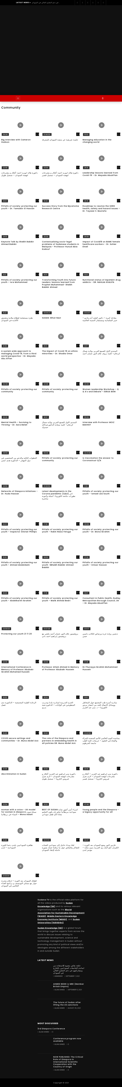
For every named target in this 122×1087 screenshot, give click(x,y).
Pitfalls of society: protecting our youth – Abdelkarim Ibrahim (19, 599)
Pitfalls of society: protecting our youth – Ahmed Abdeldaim (19, 563)
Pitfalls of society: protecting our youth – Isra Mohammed (19, 281)
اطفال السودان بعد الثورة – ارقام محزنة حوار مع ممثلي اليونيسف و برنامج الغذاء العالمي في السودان (19, 883)
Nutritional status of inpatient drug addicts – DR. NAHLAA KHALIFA (102, 281)
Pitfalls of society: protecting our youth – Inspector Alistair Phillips (19, 530)
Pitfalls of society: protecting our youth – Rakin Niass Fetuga (60, 530)
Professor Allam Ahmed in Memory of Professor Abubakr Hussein (60, 668)
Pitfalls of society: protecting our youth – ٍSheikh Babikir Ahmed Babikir (60, 565)
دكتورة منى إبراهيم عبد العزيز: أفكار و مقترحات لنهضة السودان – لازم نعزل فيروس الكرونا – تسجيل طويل (59, 776)
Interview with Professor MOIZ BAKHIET (98, 423)
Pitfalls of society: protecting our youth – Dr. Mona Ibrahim (100, 530)
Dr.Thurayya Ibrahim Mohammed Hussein (100, 668)
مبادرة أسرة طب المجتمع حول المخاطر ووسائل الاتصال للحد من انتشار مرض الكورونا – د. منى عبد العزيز (100, 705)
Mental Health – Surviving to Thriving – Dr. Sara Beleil (16, 423)
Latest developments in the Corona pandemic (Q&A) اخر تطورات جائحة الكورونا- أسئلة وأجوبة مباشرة (58, 495)
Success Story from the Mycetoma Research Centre (60, 207)
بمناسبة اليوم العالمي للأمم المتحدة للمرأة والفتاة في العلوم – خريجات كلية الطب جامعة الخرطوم (101, 741)
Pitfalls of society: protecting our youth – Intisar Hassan (100, 563)
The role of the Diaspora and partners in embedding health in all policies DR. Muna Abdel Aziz (59, 741)
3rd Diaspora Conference (51, 1028)
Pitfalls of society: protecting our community (19, 390)
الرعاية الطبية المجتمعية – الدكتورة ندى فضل (18, 703)
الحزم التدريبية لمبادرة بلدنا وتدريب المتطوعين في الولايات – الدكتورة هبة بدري (58, 705)
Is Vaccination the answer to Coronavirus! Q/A (98, 459)
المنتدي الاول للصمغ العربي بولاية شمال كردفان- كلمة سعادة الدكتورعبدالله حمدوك (59, 425)
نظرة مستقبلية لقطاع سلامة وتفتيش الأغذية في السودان (17, 319)
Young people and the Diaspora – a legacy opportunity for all (101, 810)
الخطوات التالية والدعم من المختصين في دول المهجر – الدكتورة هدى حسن (19, 459)
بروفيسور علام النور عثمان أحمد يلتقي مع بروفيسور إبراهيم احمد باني (60, 635)
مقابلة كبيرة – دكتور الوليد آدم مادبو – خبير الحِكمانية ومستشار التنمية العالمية (100, 319)
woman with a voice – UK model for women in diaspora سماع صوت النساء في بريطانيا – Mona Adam (18, 812)
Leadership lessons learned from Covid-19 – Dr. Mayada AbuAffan (100, 174)
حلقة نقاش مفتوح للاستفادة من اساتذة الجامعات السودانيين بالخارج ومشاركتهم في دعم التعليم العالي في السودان (46, 2)
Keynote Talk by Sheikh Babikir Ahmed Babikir (17, 242)
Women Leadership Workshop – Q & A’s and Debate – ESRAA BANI (101, 390)
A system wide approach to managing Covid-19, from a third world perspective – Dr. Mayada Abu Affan (18, 355)
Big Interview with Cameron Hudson (16, 141)
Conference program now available (67, 1039)
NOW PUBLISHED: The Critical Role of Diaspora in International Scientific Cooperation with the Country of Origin (68, 1062)
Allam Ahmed (59, 990)
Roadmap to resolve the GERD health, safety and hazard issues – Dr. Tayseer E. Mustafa (101, 208)
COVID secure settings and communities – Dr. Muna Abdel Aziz (19, 739)
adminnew (58, 976)
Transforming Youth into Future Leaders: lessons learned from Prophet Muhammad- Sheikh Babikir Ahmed (59, 284)
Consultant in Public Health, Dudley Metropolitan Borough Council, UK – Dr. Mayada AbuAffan (101, 600)
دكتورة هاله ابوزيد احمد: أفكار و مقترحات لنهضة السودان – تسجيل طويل (19, 174)
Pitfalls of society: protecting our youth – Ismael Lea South (100, 492)
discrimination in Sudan (13, 774)
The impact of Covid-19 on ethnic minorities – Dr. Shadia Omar (60, 352)
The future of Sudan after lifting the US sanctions (67, 1003)
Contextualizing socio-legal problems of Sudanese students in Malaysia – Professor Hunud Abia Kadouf (60, 245)
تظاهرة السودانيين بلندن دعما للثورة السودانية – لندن (17, 846)
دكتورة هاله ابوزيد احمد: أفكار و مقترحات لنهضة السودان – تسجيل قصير (60, 174)
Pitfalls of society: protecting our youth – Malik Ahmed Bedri (60, 599)
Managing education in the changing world (97, 141)
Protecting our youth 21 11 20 (16, 634)
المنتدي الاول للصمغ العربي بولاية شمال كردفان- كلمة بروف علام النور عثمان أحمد (101, 352)
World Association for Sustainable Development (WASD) (61, 912)
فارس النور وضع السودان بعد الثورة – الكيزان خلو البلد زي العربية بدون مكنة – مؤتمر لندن (101, 847)
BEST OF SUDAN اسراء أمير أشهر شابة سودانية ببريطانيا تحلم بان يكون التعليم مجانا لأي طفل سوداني (60, 812)
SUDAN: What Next (51, 318)
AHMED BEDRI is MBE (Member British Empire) (68, 985)
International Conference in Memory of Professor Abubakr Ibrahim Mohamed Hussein (17, 669)
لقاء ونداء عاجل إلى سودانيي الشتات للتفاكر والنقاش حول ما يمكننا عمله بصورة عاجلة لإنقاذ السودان (60, 847)
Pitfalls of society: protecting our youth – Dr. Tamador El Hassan (19, 207)
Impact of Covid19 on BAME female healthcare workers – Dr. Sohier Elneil (101, 244)
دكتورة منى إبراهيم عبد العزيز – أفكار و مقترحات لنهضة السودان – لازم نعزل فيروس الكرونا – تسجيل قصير (100, 776)
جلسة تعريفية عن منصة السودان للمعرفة (60, 139)
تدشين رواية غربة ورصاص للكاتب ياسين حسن (100, 635)
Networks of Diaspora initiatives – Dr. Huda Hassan (19, 492)
